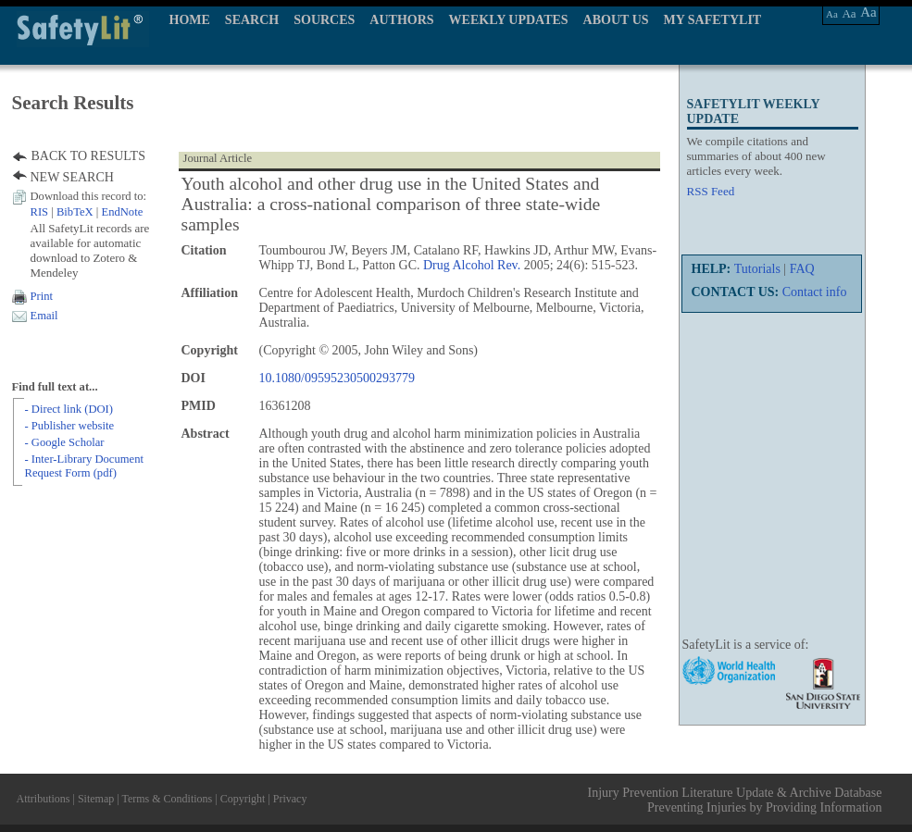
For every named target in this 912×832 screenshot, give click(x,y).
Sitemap (96, 798)
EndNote (122, 211)
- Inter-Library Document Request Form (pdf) (84, 466)
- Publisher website (70, 425)
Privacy (290, 798)
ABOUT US (616, 20)
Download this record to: (89, 196)
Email (44, 315)
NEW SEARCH (72, 177)
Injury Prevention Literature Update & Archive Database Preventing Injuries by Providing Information (735, 800)
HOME (189, 20)
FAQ (802, 269)
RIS (40, 211)
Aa (832, 13)
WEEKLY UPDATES (508, 20)
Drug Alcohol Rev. (471, 265)
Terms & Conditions (166, 798)
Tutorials (757, 269)
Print (42, 296)
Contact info (814, 292)
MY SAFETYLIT (713, 20)
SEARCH (252, 20)
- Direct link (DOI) (69, 409)
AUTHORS (401, 20)
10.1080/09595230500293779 (337, 378)
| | (87, 211)
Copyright (243, 798)
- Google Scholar (65, 442)
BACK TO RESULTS (88, 156)
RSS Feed (711, 191)
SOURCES (324, 20)
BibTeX (75, 211)
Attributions (43, 798)
